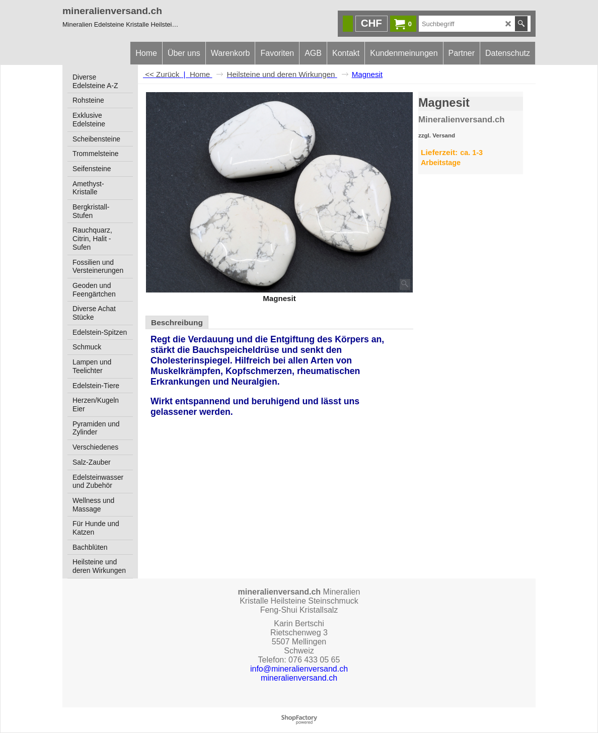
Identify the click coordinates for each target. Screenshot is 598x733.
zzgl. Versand (436, 135)
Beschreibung (177, 322)
